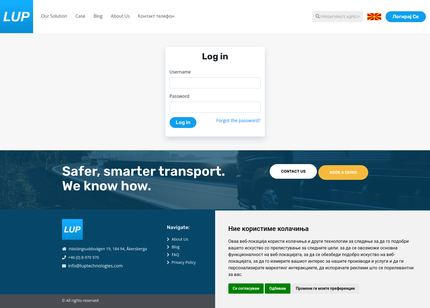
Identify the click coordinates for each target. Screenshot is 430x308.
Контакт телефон (156, 16)
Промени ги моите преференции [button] (325, 288)
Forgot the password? (238, 120)
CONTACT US (293, 171)
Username (180, 72)
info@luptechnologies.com (95, 266)
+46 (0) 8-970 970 (83, 257)
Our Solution (54, 16)
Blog (98, 16)
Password (179, 96)
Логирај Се (405, 17)
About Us (120, 16)
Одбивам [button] (277, 288)
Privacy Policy (184, 262)
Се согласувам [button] (246, 288)
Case (81, 16)
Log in (183, 122)
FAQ (175, 254)
